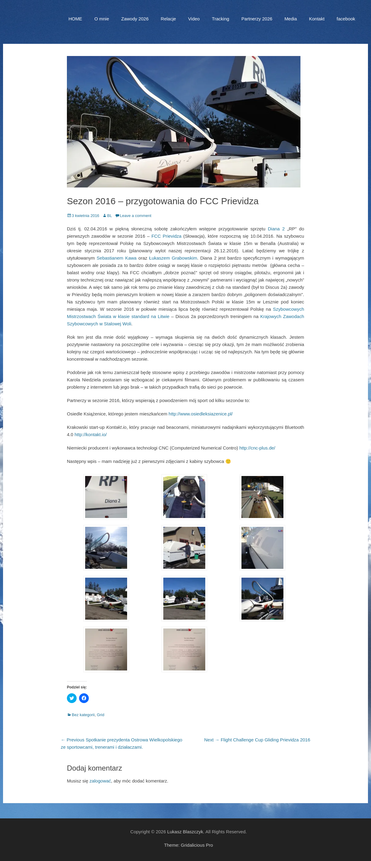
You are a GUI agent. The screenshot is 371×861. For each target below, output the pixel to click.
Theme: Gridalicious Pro (188, 845)
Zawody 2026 (134, 18)
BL (109, 215)
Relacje (168, 18)
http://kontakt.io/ (91, 434)
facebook (346, 18)
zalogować (100, 780)
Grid (100, 714)
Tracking (220, 18)
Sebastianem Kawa (117, 258)
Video (194, 18)
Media (290, 18)
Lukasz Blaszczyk (185, 831)
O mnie (101, 18)
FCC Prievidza (166, 236)
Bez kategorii (83, 714)
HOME (75, 18)
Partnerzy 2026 (256, 18)
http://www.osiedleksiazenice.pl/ (200, 413)
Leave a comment (135, 215)
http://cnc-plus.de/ (257, 447)
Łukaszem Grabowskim (173, 258)
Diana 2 (276, 228)
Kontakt (316, 18)
